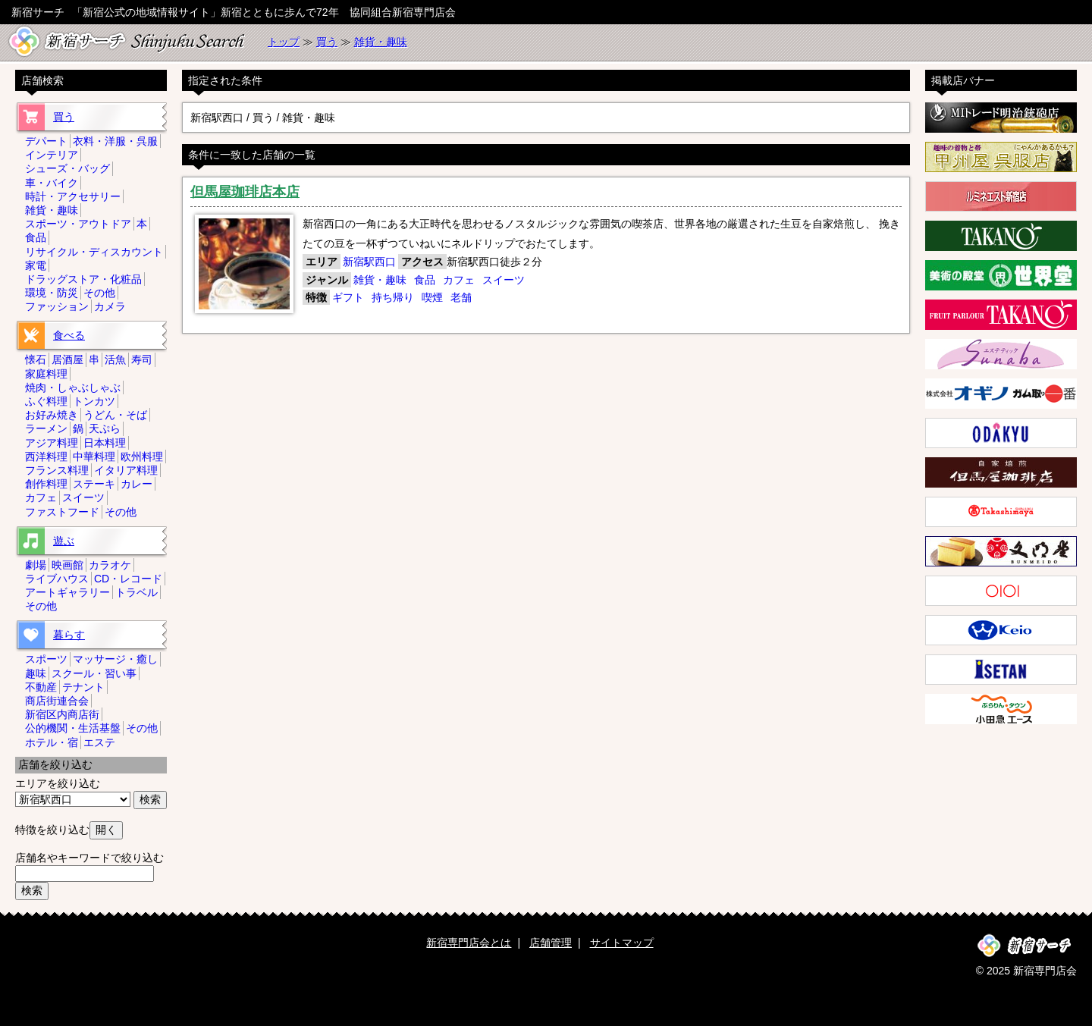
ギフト (348, 297)
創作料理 (46, 484)
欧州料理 (142, 456)
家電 (35, 265)
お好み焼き (51, 415)
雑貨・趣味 (380, 42)
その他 (99, 293)
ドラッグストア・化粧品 (83, 279)
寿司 (141, 359)
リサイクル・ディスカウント (94, 252)
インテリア (51, 155)
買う (326, 42)
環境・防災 (51, 293)
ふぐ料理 (46, 401)
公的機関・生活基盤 (73, 728)
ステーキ (94, 484)
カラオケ (110, 565)
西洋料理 (46, 456)
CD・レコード (128, 579)
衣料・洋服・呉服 (115, 141)
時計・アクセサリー (73, 196)
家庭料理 (46, 374)
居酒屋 (67, 359)
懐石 (35, 359)
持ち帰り (393, 297)
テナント (83, 687)
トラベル (136, 592)
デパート (46, 141)
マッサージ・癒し (115, 659)
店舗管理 (550, 943)
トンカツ (94, 401)
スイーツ (503, 280)
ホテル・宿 (51, 742)
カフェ (459, 280)
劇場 (35, 565)
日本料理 (104, 443)
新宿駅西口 (369, 262)
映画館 (67, 565)
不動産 (41, 687)
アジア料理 (51, 443)
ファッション (57, 306)
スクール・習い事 (94, 673)
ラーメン (46, 428)
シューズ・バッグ (67, 168)
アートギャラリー (67, 592)
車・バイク (51, 183)
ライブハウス (57, 579)
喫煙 (432, 297)
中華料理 (94, 456)
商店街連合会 (57, 701)
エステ (99, 742)
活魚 (115, 359)
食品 (424, 280)
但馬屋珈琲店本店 (245, 191)
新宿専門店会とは (468, 943)
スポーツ (46, 659)
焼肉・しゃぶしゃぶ (73, 387)
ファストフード (62, 512)
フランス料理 (57, 470)
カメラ (110, 306)
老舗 (461, 297)
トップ (284, 42)
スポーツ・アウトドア (78, 224)
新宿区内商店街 (62, 714)
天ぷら (105, 428)
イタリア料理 (126, 470)
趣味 (35, 673)
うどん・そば (115, 415)
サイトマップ (622, 943)
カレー (136, 484)
